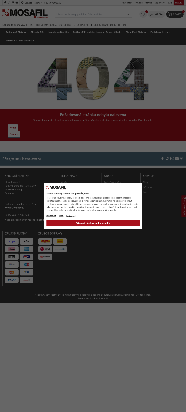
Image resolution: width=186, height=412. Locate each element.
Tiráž (61, 216)
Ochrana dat (111, 210)
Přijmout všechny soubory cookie (93, 223)
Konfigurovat (71, 216)
